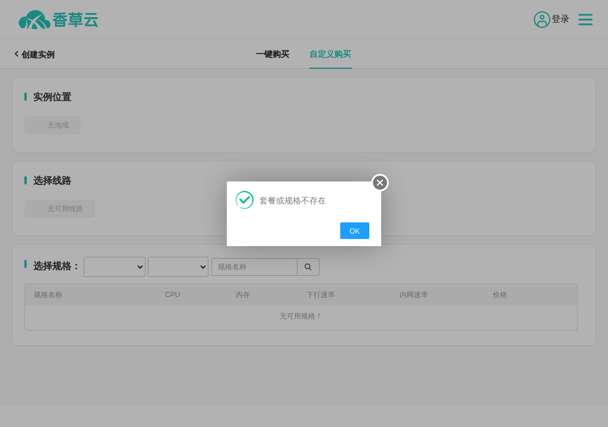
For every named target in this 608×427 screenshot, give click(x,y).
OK (355, 231)
